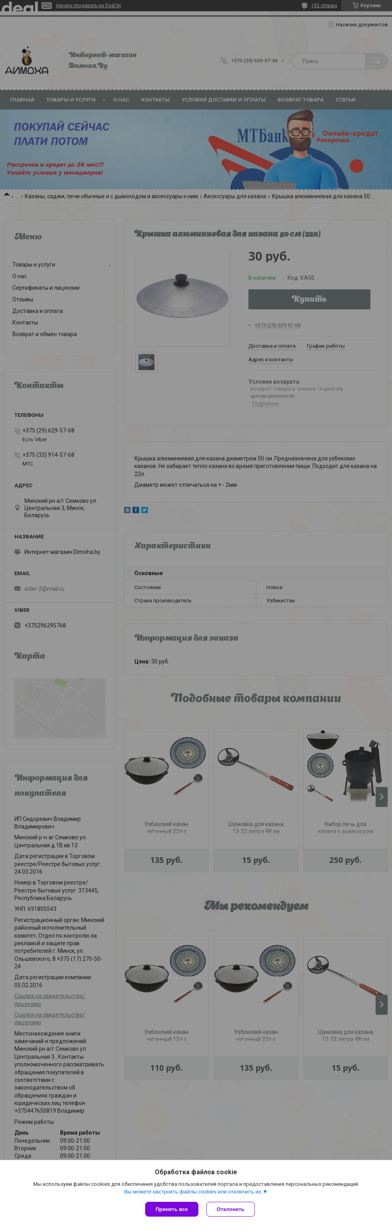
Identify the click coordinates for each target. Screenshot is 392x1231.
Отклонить (230, 1209)
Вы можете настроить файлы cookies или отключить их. (193, 1192)
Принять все (172, 1209)
